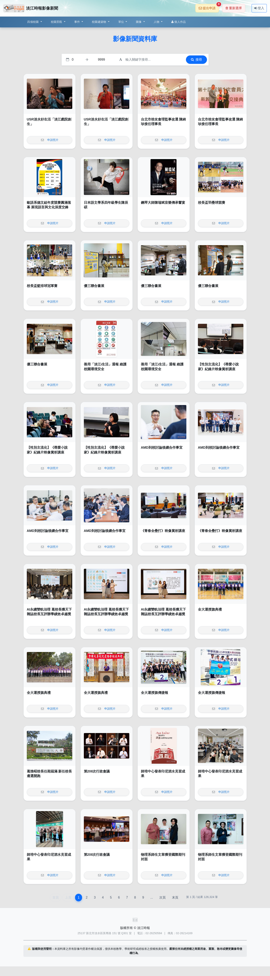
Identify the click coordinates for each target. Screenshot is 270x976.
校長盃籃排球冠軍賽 (42, 286)
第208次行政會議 (97, 771)
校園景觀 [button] (57, 21)
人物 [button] (157, 21)
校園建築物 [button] (99, 21)
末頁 (175, 897)
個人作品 (178, 21)
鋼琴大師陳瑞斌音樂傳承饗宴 (163, 203)
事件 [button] (77, 21)
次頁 (162, 897)
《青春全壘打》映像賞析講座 (163, 531)
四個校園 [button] (33, 21)
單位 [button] (121, 21)
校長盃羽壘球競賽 (211, 203)
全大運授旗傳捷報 (154, 693)
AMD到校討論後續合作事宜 (162, 447)
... (151, 897)
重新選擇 (234, 8)
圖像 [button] (139, 21)
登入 (259, 8)
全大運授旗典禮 (210, 609)
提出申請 (209, 7)
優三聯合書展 (94, 286)
